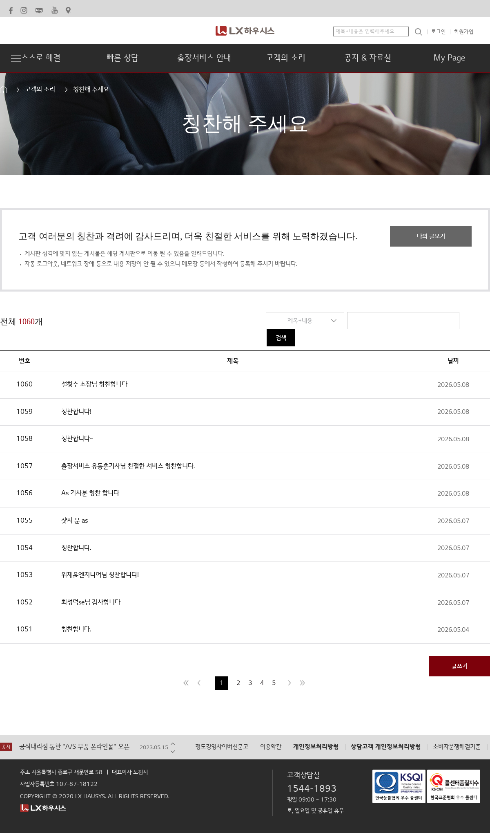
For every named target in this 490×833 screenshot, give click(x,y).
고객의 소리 (285, 58)
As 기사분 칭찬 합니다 (90, 493)
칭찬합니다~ (77, 438)
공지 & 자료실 (367, 58)
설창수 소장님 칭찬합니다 (94, 384)
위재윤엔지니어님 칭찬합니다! (100, 575)
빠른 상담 (122, 58)
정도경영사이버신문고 (221, 747)
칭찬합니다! (76, 411)
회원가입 (464, 32)
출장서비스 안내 (204, 58)
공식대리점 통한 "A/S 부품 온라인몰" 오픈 (74, 747)
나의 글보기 (431, 236)
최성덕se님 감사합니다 (90, 602)
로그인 (438, 32)
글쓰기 (460, 666)
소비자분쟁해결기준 (457, 747)
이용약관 (270, 747)
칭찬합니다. (76, 548)
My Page (449, 58)
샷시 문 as (74, 520)
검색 (281, 338)
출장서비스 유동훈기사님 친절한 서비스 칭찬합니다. (128, 466)
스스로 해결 (40, 58)
